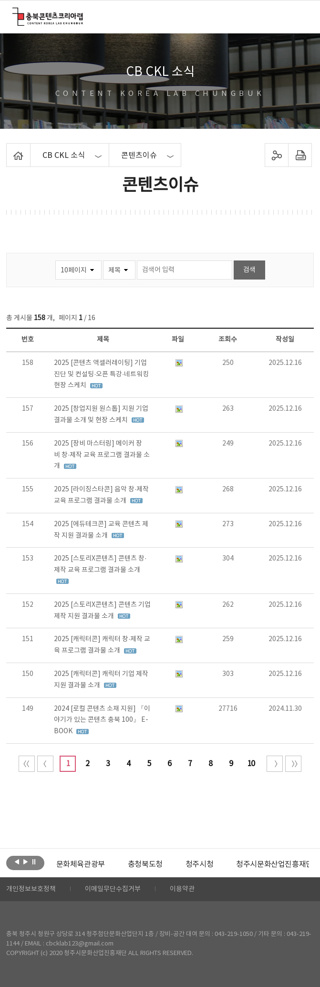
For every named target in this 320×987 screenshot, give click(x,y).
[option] (80, 864)
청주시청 (199, 864)
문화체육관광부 (80, 864)
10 (251, 763)
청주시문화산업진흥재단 (274, 864)
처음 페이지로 (27, 764)
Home (9, 149)
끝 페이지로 (293, 764)
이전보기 (17, 862)
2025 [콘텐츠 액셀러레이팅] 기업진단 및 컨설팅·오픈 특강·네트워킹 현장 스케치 (101, 374)
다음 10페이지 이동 (275, 764)
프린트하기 (300, 155)
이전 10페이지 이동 (45, 764)
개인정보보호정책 (31, 889)
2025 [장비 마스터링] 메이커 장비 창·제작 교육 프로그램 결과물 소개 (102, 455)
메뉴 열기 (301, 16)
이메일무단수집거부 (113, 889)
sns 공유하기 (277, 155)
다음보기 (25, 862)
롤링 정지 (34, 862)
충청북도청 (145, 864)
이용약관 (182, 889)
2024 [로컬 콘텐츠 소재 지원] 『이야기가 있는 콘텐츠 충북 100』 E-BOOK (102, 720)
